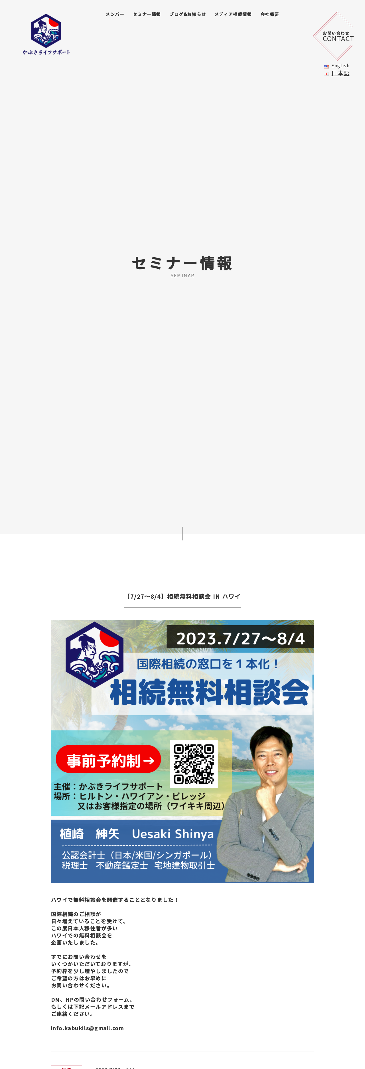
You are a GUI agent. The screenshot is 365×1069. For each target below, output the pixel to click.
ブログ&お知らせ (187, 14)
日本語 (340, 73)
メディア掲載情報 (233, 14)
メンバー (115, 14)
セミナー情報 (147, 14)
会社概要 (269, 14)
